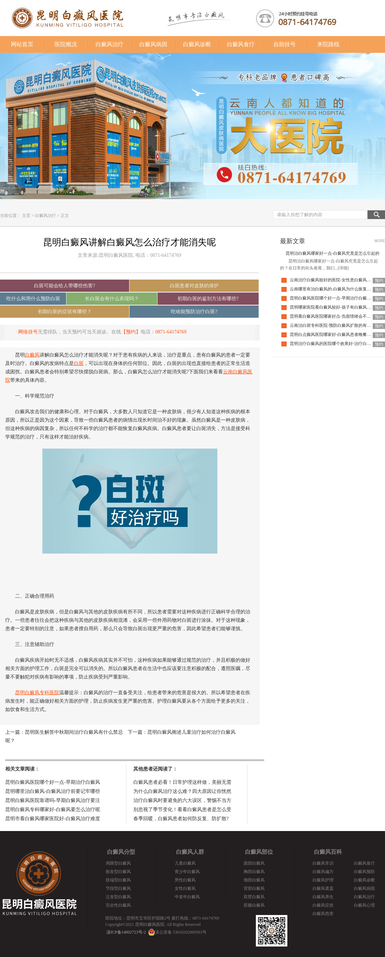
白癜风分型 (121, 852)
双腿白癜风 (254, 905)
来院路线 (328, 44)
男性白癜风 (185, 880)
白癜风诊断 (197, 44)
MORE (379, 241)
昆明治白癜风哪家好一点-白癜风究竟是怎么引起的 (332, 253)
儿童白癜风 (185, 863)
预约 (379, 280)
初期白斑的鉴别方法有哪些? (207, 298)
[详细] (343, 268)
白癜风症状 (323, 905)
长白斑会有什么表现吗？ (112, 298)
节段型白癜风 (118, 888)
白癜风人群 (190, 852)
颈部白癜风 (254, 880)
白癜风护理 (323, 880)
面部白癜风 (254, 863)
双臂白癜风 (254, 896)
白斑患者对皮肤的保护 (194, 285)
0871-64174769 (171, 332)
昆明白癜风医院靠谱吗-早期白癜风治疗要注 (52, 800)
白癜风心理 (364, 905)
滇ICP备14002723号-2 (126, 932)
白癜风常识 (323, 863)
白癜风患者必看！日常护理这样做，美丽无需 (182, 782)
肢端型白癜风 (118, 880)
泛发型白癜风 (118, 896)
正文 (65, 215)
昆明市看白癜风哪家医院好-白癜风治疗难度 (52, 818)
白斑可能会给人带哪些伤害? (64, 285)
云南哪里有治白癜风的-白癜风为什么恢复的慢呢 (334, 289)
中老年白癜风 (187, 896)
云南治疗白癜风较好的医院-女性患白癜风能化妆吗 (337, 279)
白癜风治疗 (110, 44)
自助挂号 (284, 44)
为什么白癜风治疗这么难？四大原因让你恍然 (182, 791)
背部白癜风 (254, 888)
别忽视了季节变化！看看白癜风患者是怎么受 (182, 809)
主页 (26, 215)
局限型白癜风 (118, 863)
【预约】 (131, 332)
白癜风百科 (328, 852)
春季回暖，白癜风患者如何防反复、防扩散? (181, 818)
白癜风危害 (323, 913)
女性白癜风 (185, 888)
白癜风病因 (153, 44)
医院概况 (66, 44)
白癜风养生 (323, 896)
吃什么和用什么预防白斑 (33, 298)
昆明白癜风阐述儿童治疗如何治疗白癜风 (191, 732)
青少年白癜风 (187, 871)
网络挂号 (28, 332)
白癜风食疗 (241, 44)
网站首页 (22, 44)
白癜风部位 (259, 852)
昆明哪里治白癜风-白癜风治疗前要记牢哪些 (52, 791)
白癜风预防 (364, 871)
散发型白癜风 (118, 871)
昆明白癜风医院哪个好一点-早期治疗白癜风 (52, 782)
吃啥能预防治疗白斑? (194, 311)
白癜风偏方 (323, 871)
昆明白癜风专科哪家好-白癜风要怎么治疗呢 (52, 809)
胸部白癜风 (254, 871)
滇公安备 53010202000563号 (180, 932)
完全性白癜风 (118, 905)
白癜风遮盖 (323, 888)
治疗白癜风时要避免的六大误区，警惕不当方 (182, 800)
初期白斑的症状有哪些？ (65, 311)
